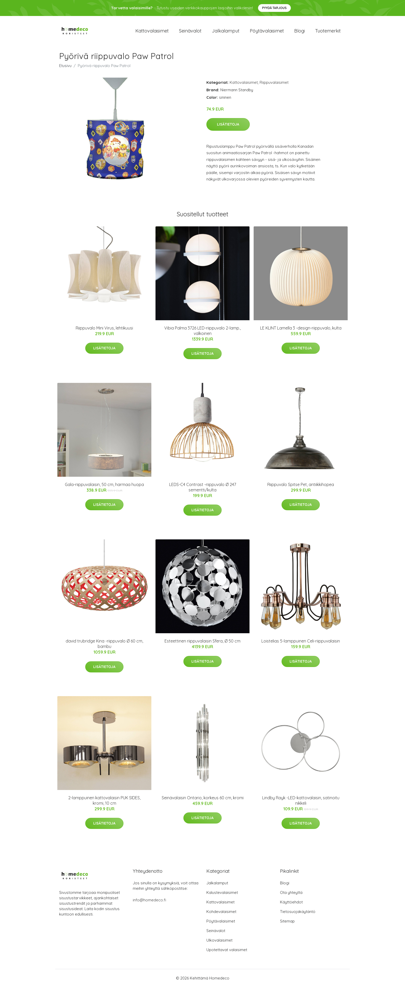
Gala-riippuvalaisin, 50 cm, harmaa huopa (104, 485)
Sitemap (287, 922)
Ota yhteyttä (291, 893)
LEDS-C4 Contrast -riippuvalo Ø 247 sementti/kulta (202, 488)
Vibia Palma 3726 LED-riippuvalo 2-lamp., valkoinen (202, 331)
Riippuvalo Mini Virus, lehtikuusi (104, 329)
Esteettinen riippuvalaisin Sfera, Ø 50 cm (202, 642)
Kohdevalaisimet (221, 912)
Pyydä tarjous (274, 8)
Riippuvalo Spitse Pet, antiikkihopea (300, 485)
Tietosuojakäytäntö (297, 912)
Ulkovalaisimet (219, 941)
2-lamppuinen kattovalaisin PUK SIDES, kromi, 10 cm (104, 801)
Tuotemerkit (328, 31)
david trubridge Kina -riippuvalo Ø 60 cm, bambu (104, 645)
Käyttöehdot (291, 903)
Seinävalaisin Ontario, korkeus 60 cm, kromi (203, 798)
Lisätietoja (228, 125)
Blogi (299, 31)
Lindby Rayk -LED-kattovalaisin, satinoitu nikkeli (300, 801)
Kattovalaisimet (152, 31)
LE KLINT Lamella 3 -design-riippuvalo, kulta (300, 329)
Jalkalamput (225, 31)
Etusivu (65, 66)
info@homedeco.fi (149, 901)
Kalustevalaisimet (222, 893)
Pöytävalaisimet (267, 31)
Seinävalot (190, 31)
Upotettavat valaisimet (226, 950)
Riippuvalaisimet (274, 83)
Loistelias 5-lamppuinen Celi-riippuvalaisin (300, 642)
